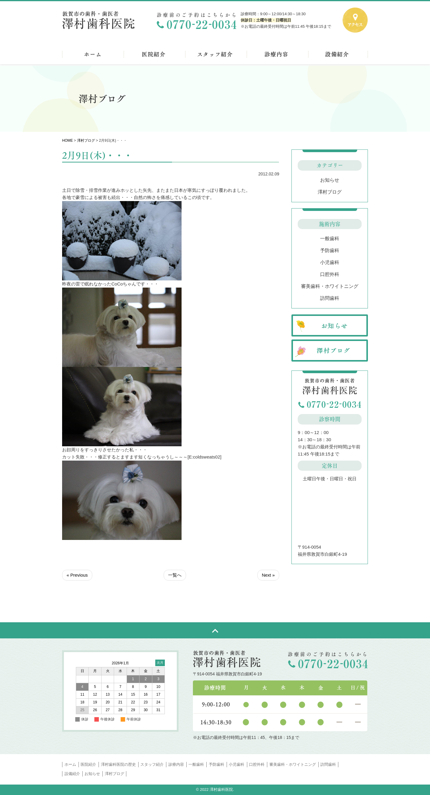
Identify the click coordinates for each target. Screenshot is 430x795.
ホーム (70, 764)
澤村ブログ (86, 140)
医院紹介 (88, 764)
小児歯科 (329, 262)
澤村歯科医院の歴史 (118, 764)
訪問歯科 (329, 298)
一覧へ (175, 575)
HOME (67, 140)
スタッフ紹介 (152, 764)
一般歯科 (329, 238)
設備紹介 (72, 773)
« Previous (77, 575)
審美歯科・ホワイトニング (329, 286)
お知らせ (329, 180)
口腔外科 (329, 274)
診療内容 (176, 764)
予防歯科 (329, 250)
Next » (268, 575)
